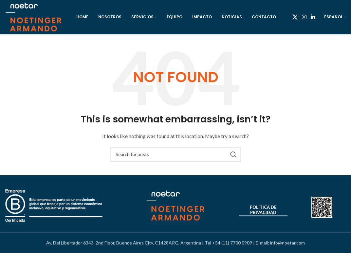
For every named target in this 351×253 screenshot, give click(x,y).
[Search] (175, 154)
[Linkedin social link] (313, 17)
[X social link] (295, 17)
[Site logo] (33, 16)
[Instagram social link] (304, 17)
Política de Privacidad (263, 210)
